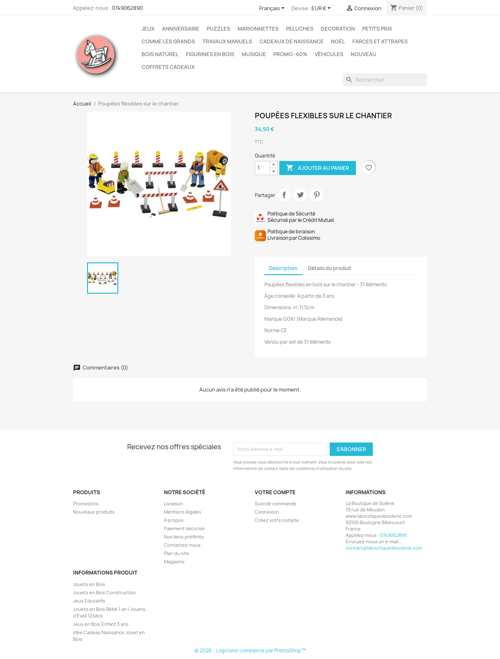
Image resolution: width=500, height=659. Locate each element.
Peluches (299, 28)
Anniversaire (180, 28)
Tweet (300, 194)
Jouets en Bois (89, 584)
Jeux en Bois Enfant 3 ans (101, 624)
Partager (284, 194)
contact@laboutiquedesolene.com (384, 548)
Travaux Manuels (227, 41)
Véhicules (329, 54)
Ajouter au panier (317, 168)
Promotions (86, 504)
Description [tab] (283, 268)
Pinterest (316, 194)
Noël (338, 41)
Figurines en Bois (210, 54)
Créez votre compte (277, 520)
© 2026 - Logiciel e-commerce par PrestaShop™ (250, 650)
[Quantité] (262, 168)
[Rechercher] (385, 79)
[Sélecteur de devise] (322, 8)
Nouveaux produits (94, 512)
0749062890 (127, 7)
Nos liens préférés (184, 537)
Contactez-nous (182, 545)
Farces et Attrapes (380, 41)
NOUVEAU (363, 54)
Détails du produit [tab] (329, 268)
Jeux (148, 28)
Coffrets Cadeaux (168, 66)
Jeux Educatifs (89, 601)
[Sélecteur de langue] (273, 8)
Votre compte (275, 492)
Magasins (174, 562)
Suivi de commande (276, 504)
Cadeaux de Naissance (292, 41)
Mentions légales (182, 512)
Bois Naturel (160, 54)
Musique (254, 54)
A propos (174, 520)
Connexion (267, 512)
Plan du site (176, 553)
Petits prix (377, 28)
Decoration (338, 28)
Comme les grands (168, 41)
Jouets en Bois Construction (104, 592)
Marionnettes (258, 28)
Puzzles (218, 28)
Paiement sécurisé (184, 528)
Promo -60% (290, 54)
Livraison (173, 504)
